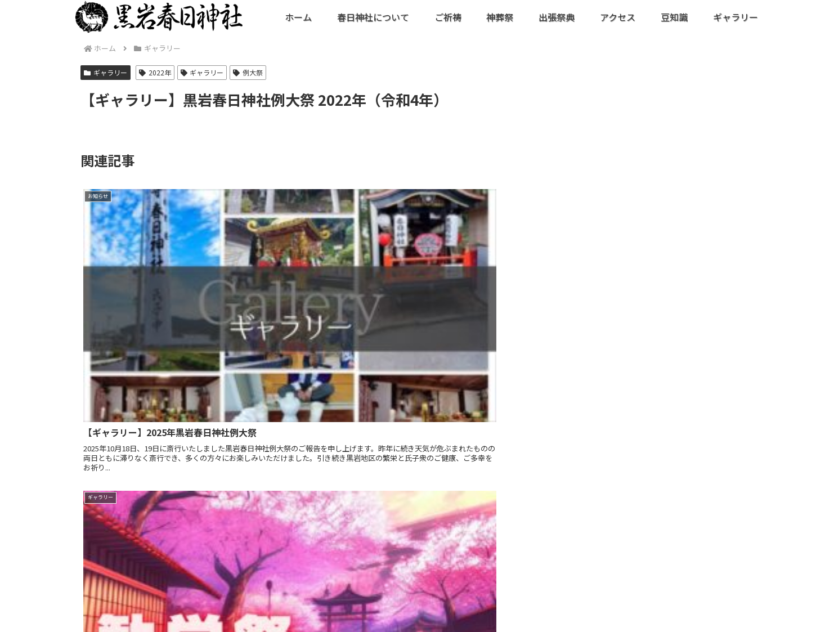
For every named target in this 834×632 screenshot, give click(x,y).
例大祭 (248, 72)
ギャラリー (105, 72)
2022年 (155, 72)
